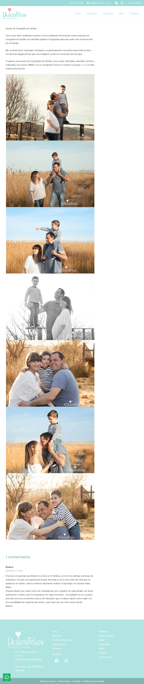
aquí (83, 65)
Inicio (54, 631)
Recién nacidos (106, 635)
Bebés (102, 640)
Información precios (62, 640)
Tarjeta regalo (59, 644)
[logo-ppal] (14, 14)
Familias (103, 653)
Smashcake (104, 644)
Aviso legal (64, 681)
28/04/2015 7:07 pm (14, 571)
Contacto (56, 648)
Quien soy (57, 635)
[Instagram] (122, 3)
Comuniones (105, 657)
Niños (101, 648)
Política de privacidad (93, 681)
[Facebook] (116, 3)
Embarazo (104, 631)
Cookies (76, 681)
